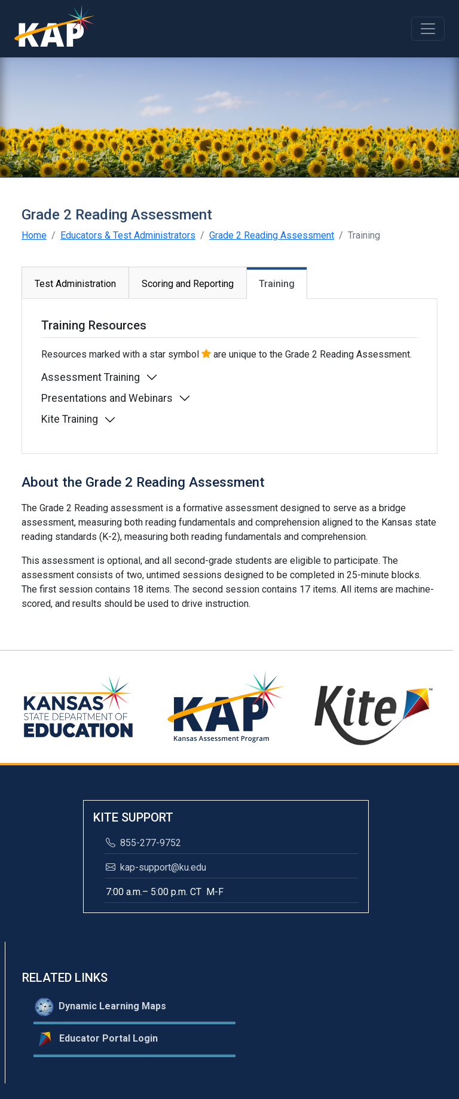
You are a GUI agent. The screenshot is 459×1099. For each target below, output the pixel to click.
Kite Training (69, 419)
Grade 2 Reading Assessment (271, 235)
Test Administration (75, 283)
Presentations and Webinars (107, 398)
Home (34, 235)
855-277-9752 (143, 842)
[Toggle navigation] (428, 29)
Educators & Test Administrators (127, 235)
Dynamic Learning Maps (100, 1006)
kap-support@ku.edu (156, 867)
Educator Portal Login (96, 1039)
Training (277, 283)
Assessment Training (90, 377)
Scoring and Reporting (188, 283)
